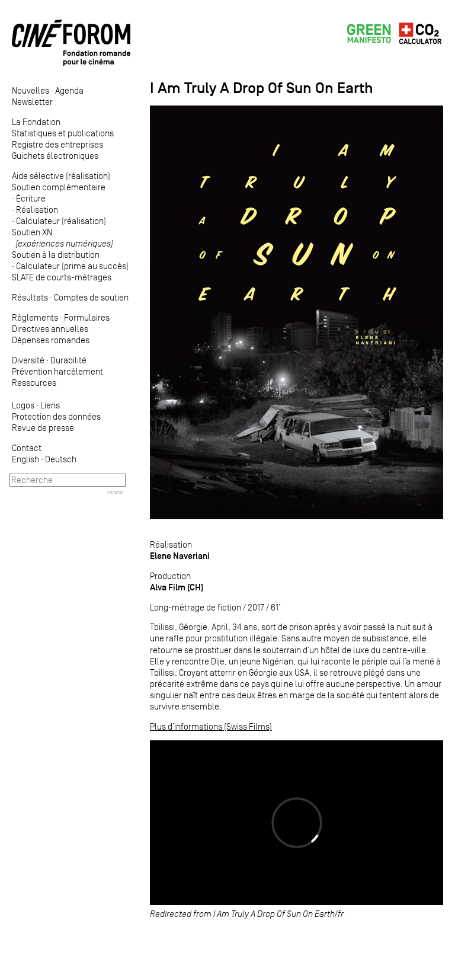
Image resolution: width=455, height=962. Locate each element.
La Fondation (36, 122)
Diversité (28, 360)
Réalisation (37, 209)
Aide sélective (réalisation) (61, 176)
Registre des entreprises (57, 144)
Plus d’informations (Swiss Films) (211, 726)
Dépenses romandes (50, 340)
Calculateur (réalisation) (61, 221)
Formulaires (87, 317)
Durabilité (68, 360)
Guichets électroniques (55, 156)
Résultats (30, 297)
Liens (50, 405)
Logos (23, 405)
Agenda (69, 90)
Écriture (31, 198)
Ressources (34, 383)
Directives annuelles (50, 329)
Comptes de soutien (91, 297)
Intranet (115, 492)
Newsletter (32, 102)
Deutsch (60, 459)
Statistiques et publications (63, 133)
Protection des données (56, 416)
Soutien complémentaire (58, 187)
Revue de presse (43, 428)
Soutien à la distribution (56, 255)
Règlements (35, 317)
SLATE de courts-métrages (61, 277)
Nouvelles (30, 90)
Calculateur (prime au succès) (72, 266)
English (25, 459)
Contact (26, 448)
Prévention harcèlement (57, 371)
